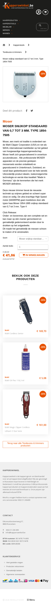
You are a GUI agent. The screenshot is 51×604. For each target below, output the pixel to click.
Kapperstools (9, 24)
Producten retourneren (15, 566)
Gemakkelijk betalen (14, 570)
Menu (32, 600)
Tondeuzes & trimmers (12, 52)
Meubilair (7, 27)
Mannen (6, 33)
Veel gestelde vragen (14, 562)
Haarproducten (10, 20)
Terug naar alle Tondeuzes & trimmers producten (25, 444)
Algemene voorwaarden (15, 574)
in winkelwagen (34, 255)
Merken (6, 30)
